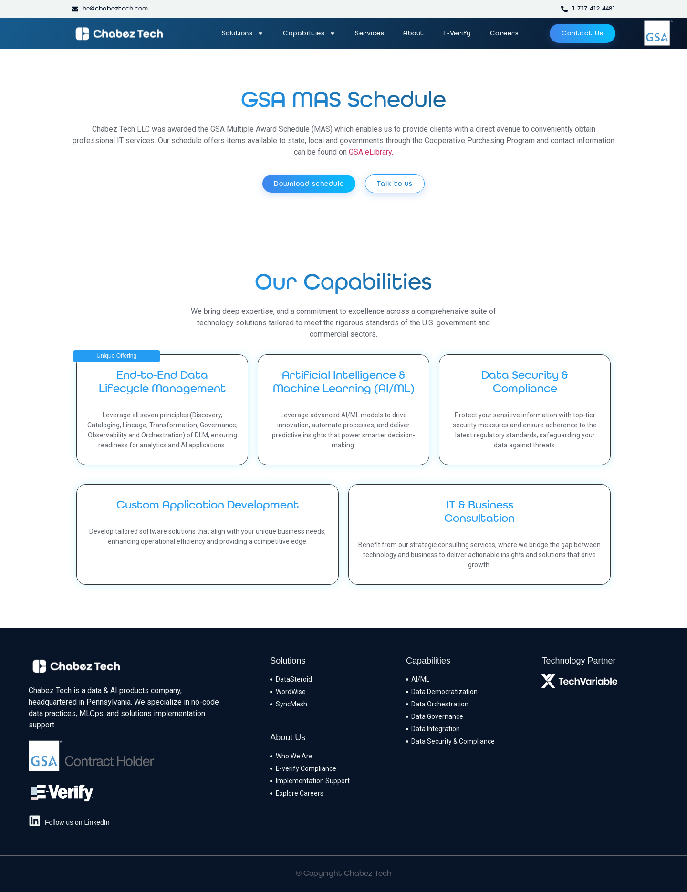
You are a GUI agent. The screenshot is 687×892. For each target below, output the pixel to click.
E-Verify (457, 33)
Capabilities (309, 33)
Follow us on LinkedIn (77, 822)
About (413, 33)
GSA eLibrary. (371, 151)
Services (369, 33)
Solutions (243, 33)
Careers (504, 33)
